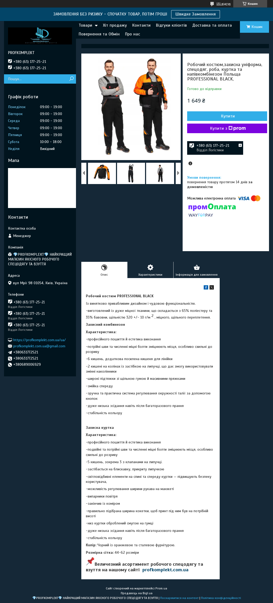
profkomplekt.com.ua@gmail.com (39, 346)
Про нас (132, 34)
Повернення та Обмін (99, 34)
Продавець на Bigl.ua (136, 593)
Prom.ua (161, 588)
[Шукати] (71, 79)
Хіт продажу (115, 25)
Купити (228, 116)
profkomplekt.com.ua (165, 570)
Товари (85, 25)
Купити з (228, 128)
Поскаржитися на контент (179, 598)
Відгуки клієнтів (171, 25)
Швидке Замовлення (195, 14)
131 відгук (223, 4)
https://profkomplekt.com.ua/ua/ (39, 339)
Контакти (141, 25)
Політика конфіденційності (221, 598)
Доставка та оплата (212, 25)
